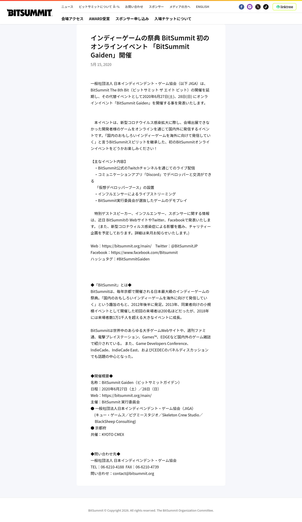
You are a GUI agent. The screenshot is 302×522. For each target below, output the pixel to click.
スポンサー (156, 6)
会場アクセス (72, 18)
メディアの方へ (179, 6)
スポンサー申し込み (132, 18)
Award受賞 (99, 18)
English (202, 6)
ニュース (67, 6)
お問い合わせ (134, 6)
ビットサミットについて (95, 6)
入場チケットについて (173, 18)
